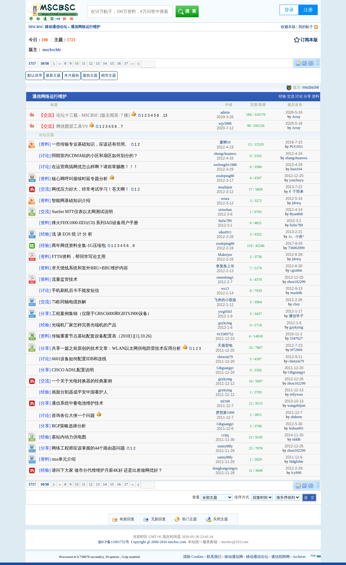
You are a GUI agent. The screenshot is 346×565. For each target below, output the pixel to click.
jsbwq (296, 203)
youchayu (296, 180)
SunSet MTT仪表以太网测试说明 (82, 211)
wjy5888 (225, 123)
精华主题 (108, 75)
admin (225, 112)
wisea (225, 198)
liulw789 (225, 221)
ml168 (225, 401)
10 (76, 63)
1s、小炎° (296, 236)
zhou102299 (296, 282)
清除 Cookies (193, 557)
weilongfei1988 (225, 165)
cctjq (225, 435)
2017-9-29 (293, 243)
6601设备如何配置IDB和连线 (79, 359)
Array (296, 117)
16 (119, 63)
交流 (290, 96)
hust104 (296, 169)
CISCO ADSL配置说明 (73, 370)
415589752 (225, 334)
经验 (282, 96)
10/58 (45, 63)
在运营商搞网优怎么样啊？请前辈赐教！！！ (95, 166)
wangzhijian (296, 405)
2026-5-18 (293, 123)
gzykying (225, 323)
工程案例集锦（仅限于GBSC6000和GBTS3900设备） (101, 313)
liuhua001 (296, 428)
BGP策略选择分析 (69, 426)
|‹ (54, 63)
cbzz (296, 304)
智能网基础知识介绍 (71, 200)
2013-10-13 (293, 401)
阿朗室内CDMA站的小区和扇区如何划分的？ (95, 155)
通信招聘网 (280, 557)
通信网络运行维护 (49, 96)
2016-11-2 (293, 334)
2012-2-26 (293, 300)
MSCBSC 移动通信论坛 (48, 27)
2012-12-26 (293, 379)
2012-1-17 (293, 311)
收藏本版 (288, 27)
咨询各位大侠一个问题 (73, 415)
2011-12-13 (293, 390)
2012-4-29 (293, 165)
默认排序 (34, 75)
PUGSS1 (296, 146)
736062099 (296, 248)
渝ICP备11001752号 (113, 542)
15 (112, 63)
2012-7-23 (293, 345)
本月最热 (71, 75)
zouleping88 (225, 176)
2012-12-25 (293, 176)
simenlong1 (225, 277)
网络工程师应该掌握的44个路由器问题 (88, 448)
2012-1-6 (294, 323)
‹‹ (59, 63)
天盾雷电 (225, 345)
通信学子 (296, 316)
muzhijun (225, 187)
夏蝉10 (225, 142)
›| (138, 63)
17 (126, 63)
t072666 (296, 350)
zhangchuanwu (225, 153)
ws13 (225, 288)
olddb (296, 439)
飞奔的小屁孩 (225, 300)
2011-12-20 (293, 368)
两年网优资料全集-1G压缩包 (79, 245)
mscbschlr (310, 87)
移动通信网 (234, 557)
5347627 (296, 338)
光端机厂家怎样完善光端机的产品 (84, 325)
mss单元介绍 (64, 459)
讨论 (299, 96)
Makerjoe (225, 254)
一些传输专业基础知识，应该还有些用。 (90, 144)
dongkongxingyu (225, 468)
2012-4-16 (293, 153)
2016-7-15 (293, 142)
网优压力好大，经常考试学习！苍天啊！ (90, 189)
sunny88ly (225, 446)
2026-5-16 (293, 112)
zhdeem (296, 417)
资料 (315, 96)
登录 (289, 9)
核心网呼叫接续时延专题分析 (80, 178)
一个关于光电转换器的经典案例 (82, 381)
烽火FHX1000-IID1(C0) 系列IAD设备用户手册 (95, 222)
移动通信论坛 (257, 557)
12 (91, 63)
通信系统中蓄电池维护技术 (77, 403)
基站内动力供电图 (69, 437)
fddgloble (296, 461)
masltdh (296, 293)
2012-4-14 (293, 210)
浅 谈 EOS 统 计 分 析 (72, 234)
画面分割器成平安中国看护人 (80, 392)
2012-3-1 (294, 221)
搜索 (188, 11)
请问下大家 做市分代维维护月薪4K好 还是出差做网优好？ (107, 470)
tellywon (296, 394)
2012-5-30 (293, 424)
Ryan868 (296, 214)
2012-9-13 (293, 288)
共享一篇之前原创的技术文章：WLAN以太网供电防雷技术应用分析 (116, 348)
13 (98, 63)
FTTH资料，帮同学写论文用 (78, 256)
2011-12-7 (293, 412)
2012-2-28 (293, 468)
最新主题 (53, 75)
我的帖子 (305, 27)
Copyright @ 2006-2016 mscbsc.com (158, 542)
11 (84, 63)
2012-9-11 (293, 357)
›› (132, 63)
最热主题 (90, 75)
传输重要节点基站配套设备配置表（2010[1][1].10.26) (101, 336)
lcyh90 (296, 472)
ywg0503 (225, 311)
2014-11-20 (293, 435)
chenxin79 (225, 357)
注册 (308, 9)
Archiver (299, 557)
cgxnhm (296, 270)
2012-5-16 (293, 198)
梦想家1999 (225, 412)
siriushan (225, 210)
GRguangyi (225, 368)
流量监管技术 (65, 279)
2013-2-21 (293, 232)
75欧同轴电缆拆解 (69, 302)
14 (105, 63)
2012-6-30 (293, 266)
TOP (313, 555)
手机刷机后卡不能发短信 (75, 290)
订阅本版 (306, 40)
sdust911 (225, 232)
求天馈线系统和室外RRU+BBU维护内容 (90, 268)
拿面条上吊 (225, 266)
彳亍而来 (296, 191)
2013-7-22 (293, 187)
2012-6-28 (293, 254)
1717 (32, 63)
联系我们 (214, 557)
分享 (307, 96)
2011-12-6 (293, 457)
